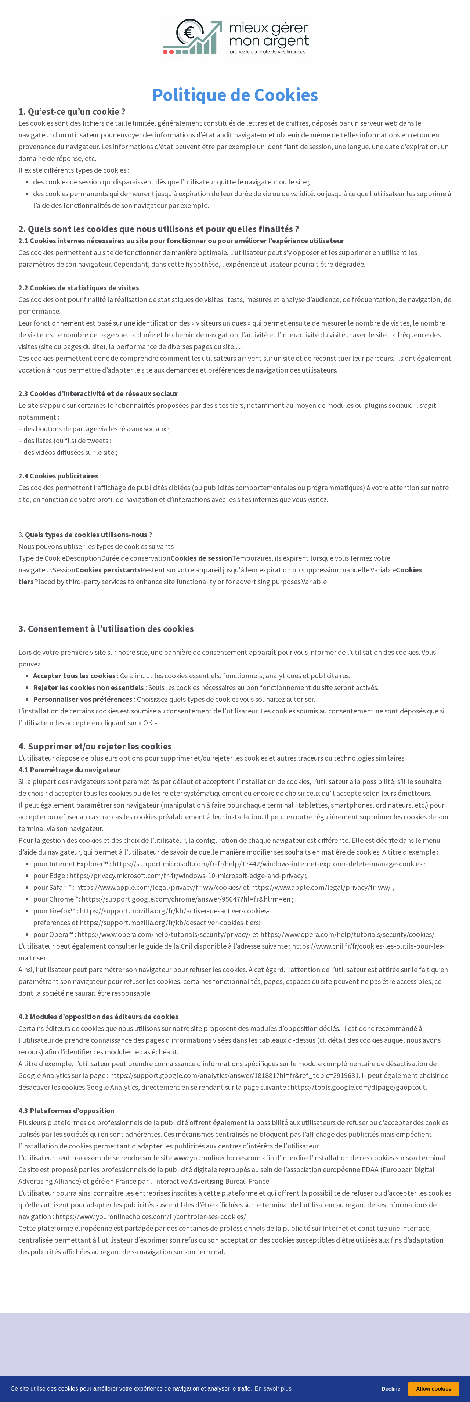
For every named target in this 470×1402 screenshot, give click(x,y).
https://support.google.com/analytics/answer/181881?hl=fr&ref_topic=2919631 (234, 1075)
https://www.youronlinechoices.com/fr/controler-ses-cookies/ (150, 1216)
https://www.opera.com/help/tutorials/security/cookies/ (347, 934)
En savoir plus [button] (273, 1388)
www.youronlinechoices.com (217, 1157)
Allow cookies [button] (433, 1389)
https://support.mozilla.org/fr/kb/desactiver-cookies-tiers (169, 922)
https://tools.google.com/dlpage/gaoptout (358, 1087)
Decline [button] (391, 1389)
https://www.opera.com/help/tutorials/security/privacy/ (164, 934)
